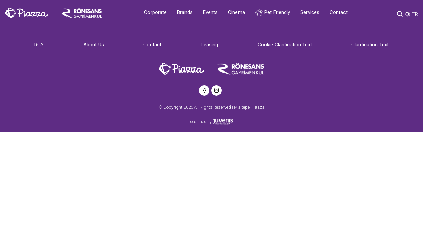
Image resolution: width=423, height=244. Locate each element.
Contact (339, 12)
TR (415, 14)
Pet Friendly (272, 13)
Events (210, 12)
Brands (185, 12)
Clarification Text (370, 45)
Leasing (209, 45)
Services (309, 12)
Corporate (155, 12)
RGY (39, 45)
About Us (93, 45)
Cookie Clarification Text (285, 45)
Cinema (236, 12)
